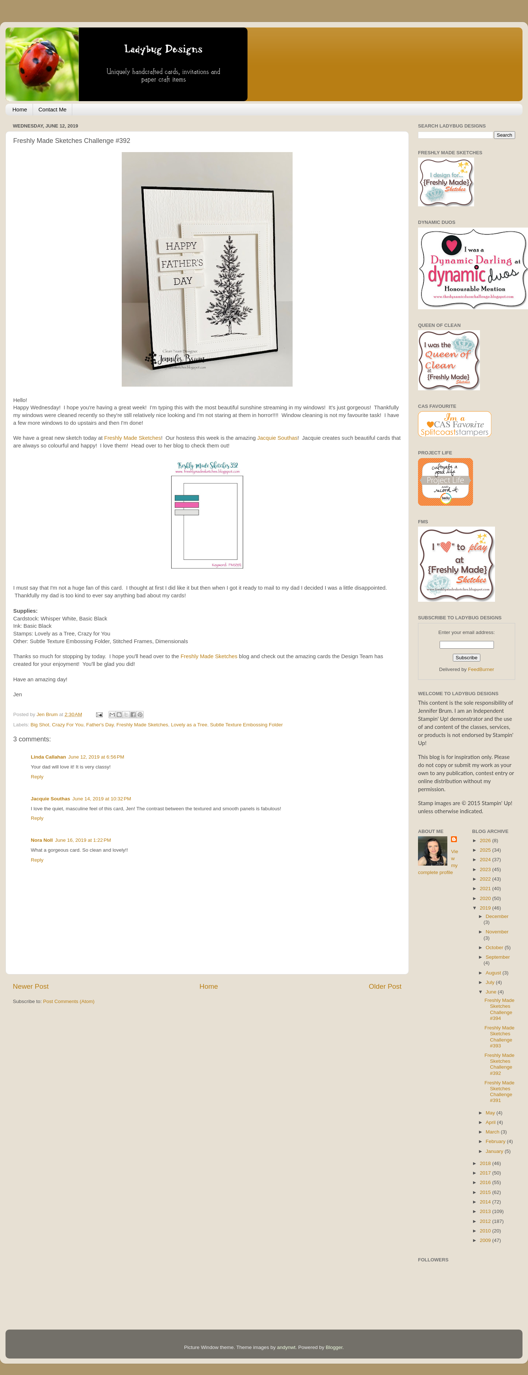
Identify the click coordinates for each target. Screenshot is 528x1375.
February (496, 1141)
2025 (486, 850)
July (491, 982)
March (493, 1132)
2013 (486, 1211)
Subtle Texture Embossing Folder (246, 724)
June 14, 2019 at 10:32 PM (101, 798)
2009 (486, 1240)
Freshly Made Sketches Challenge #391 (499, 1091)
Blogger (334, 1347)
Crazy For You (68, 724)
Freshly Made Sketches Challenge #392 (499, 1064)
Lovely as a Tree (189, 724)
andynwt (286, 1347)
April (491, 1122)
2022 (486, 879)
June (492, 992)
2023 (486, 869)
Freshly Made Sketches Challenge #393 (499, 1036)
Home (19, 109)
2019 (486, 908)
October (495, 947)
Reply (37, 776)
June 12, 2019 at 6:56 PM (96, 757)
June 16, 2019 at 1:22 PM (83, 840)
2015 (486, 1192)
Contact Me (52, 109)
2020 (486, 898)
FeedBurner (481, 669)
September (498, 957)
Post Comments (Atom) (69, 1001)
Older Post (385, 986)
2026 (486, 840)
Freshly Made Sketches (132, 438)
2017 (486, 1173)
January (495, 1151)
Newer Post (31, 986)
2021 (486, 888)
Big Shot (39, 724)
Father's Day (100, 724)
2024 (486, 859)
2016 (486, 1182)
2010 (486, 1231)
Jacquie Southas (277, 438)
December (497, 916)
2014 (486, 1202)
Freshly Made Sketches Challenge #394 (499, 1009)
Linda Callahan (48, 757)
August (494, 973)
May (491, 1113)
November (497, 932)
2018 (486, 1163)
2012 (486, 1221)
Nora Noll (42, 840)
